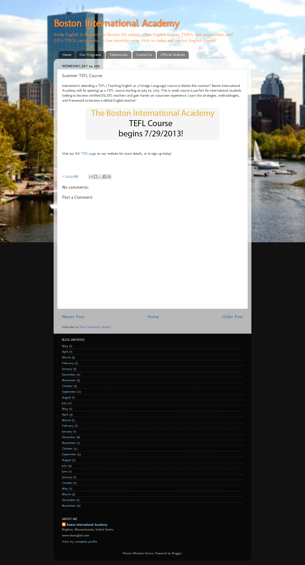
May (65, 346)
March (66, 357)
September (69, 391)
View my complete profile (79, 541)
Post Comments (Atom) (95, 327)
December (69, 374)
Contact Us (144, 55)
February (68, 363)
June (65, 471)
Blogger (177, 553)
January (67, 369)
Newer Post (73, 316)
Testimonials (118, 55)
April (65, 351)
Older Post (232, 316)
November (69, 380)
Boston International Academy (116, 23)
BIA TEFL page (85, 153)
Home (67, 55)
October (67, 386)
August (66, 397)
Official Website (172, 55)
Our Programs (90, 55)
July (64, 403)
